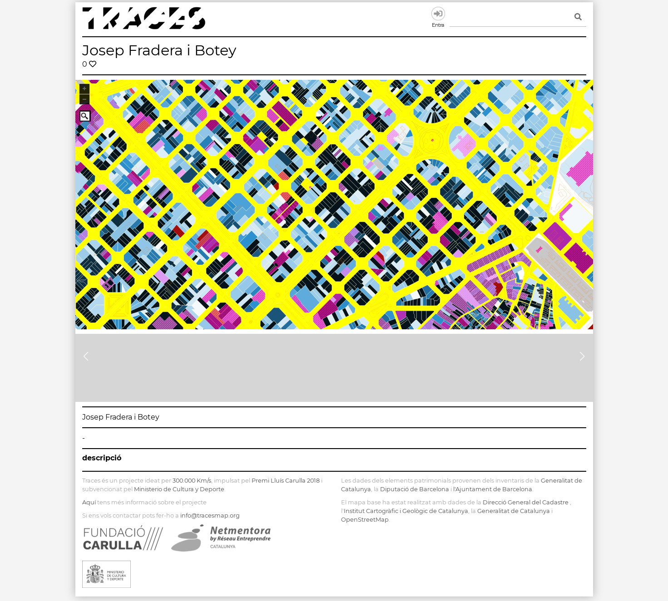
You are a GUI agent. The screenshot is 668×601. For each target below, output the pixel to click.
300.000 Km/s (192, 480)
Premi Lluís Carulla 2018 (286, 480)
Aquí (89, 502)
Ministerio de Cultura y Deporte (179, 489)
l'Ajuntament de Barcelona (492, 489)
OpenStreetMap (365, 519)
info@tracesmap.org (210, 515)
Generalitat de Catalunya (513, 511)
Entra (438, 13)
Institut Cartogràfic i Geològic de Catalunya (406, 511)
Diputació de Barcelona (414, 489)
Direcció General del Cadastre (526, 502)
